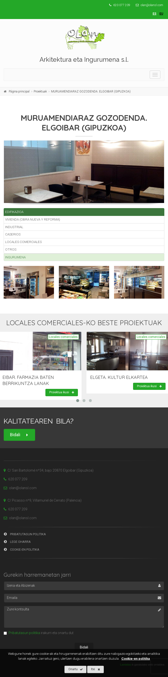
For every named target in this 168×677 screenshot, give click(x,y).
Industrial (14, 227)
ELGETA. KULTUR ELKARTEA (119, 377)
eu (161, 13)
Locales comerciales (23, 242)
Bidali (19, 435)
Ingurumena (15, 257)
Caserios (13, 234)
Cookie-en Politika (21, 549)
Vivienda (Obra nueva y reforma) (32, 219)
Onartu (75, 669)
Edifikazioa (14, 212)
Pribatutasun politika (24, 633)
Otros (10, 249)
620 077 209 (119, 5)
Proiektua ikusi (61, 392)
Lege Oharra (17, 542)
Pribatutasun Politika (25, 534)
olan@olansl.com (148, 5)
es (154, 13)
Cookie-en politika (135, 658)
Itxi (95, 669)
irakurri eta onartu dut (39, 633)
